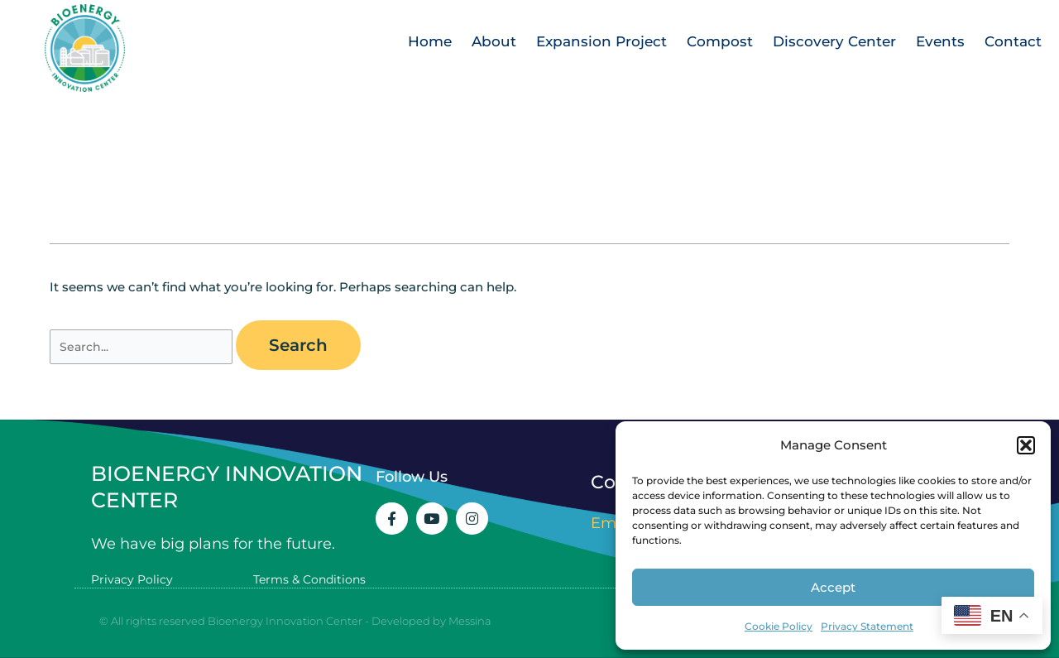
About (494, 41)
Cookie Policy (778, 626)
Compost (720, 41)
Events (940, 41)
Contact (1013, 41)
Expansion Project (601, 41)
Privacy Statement (867, 626)
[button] (1026, 445)
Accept (833, 587)
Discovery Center (834, 41)
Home (430, 41)
